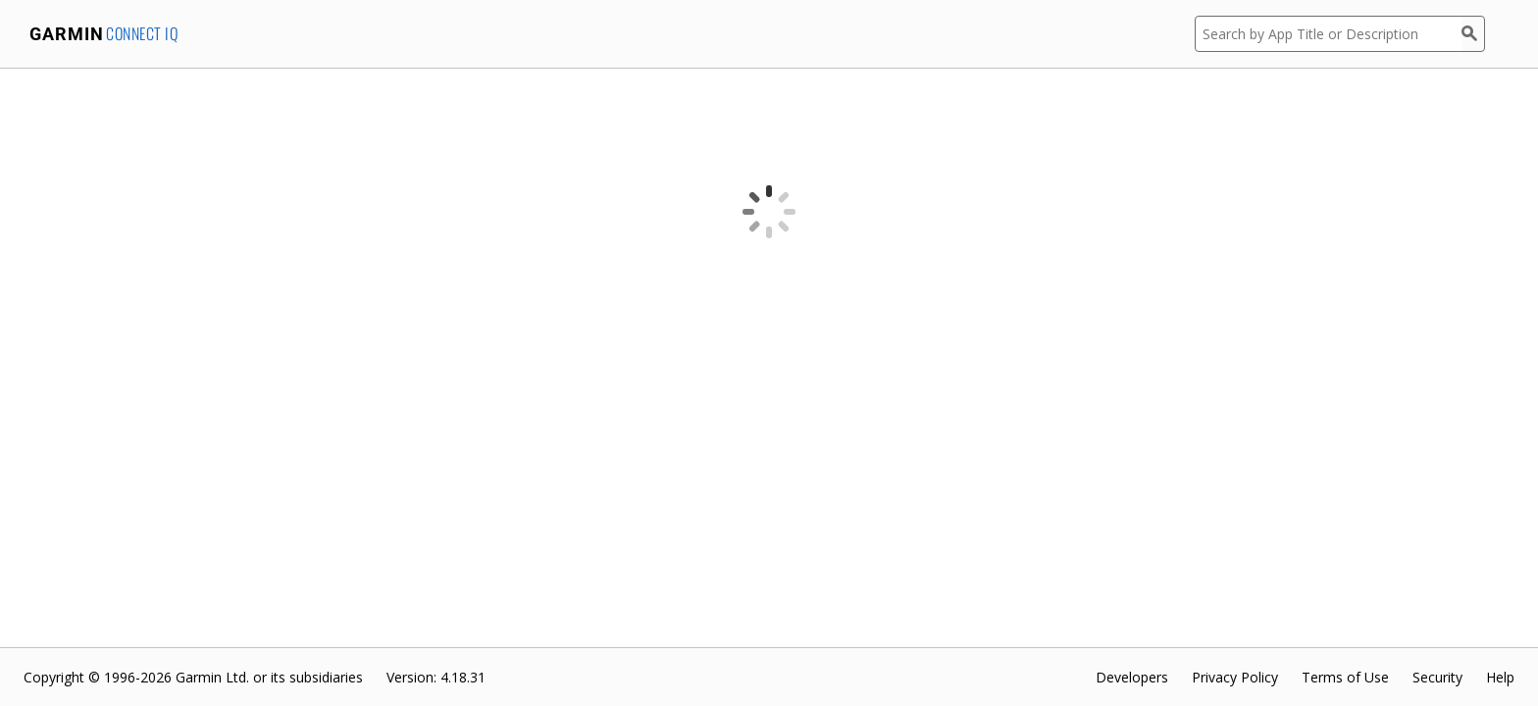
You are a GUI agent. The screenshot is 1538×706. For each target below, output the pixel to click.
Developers (1132, 677)
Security (1437, 677)
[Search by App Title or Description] (1328, 34)
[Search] (1473, 34)
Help (1500, 677)
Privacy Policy (1235, 677)
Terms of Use (1345, 677)
